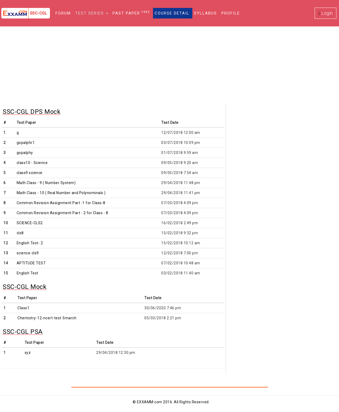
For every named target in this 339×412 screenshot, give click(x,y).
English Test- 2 (30, 243)
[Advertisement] (169, 66)
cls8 (20, 233)
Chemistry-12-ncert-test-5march (46, 318)
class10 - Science (32, 163)
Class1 (23, 308)
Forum (63, 13)
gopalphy (25, 153)
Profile (230, 13)
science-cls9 (28, 253)
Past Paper (131, 13)
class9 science (30, 173)
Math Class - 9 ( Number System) (46, 183)
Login (325, 13)
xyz (28, 352)
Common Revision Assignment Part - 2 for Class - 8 (62, 213)
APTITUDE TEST (31, 263)
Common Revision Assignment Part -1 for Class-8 (61, 203)
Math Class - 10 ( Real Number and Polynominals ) (61, 193)
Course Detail (172, 13)
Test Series (91, 13)
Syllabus (205, 13)
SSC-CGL (38, 13)
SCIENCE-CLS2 (30, 223)
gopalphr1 (26, 143)
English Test (27, 273)
